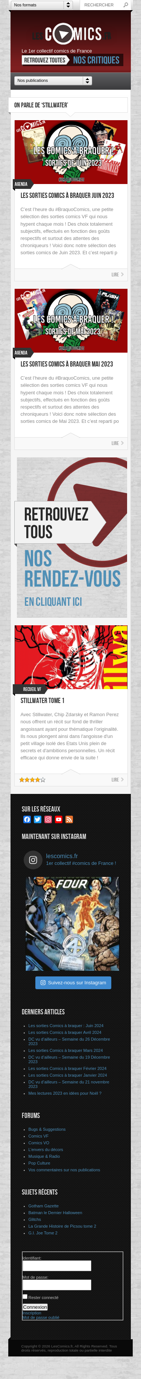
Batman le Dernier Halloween (55, 1212)
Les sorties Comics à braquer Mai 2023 (67, 364)
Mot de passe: (36, 1277)
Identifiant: (32, 1258)
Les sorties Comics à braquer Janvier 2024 (68, 1075)
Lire (115, 275)
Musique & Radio (44, 1156)
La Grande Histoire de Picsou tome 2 (62, 1226)
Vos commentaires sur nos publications (64, 1170)
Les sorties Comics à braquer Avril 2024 (65, 1032)
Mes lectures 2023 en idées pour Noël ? (65, 1093)
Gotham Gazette (44, 1206)
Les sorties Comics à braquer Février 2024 (68, 1068)
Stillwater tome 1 (43, 701)
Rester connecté (44, 1297)
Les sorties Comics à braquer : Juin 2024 (66, 1025)
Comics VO (39, 1143)
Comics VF (39, 1136)
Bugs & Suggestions (47, 1129)
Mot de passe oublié (41, 1317)
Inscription (32, 1313)
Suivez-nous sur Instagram (73, 982)
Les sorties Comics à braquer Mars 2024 (66, 1050)
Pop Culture (39, 1163)
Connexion (35, 1307)
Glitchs (35, 1219)
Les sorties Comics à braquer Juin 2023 (67, 196)
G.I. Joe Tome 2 (43, 1233)
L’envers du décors (46, 1149)
